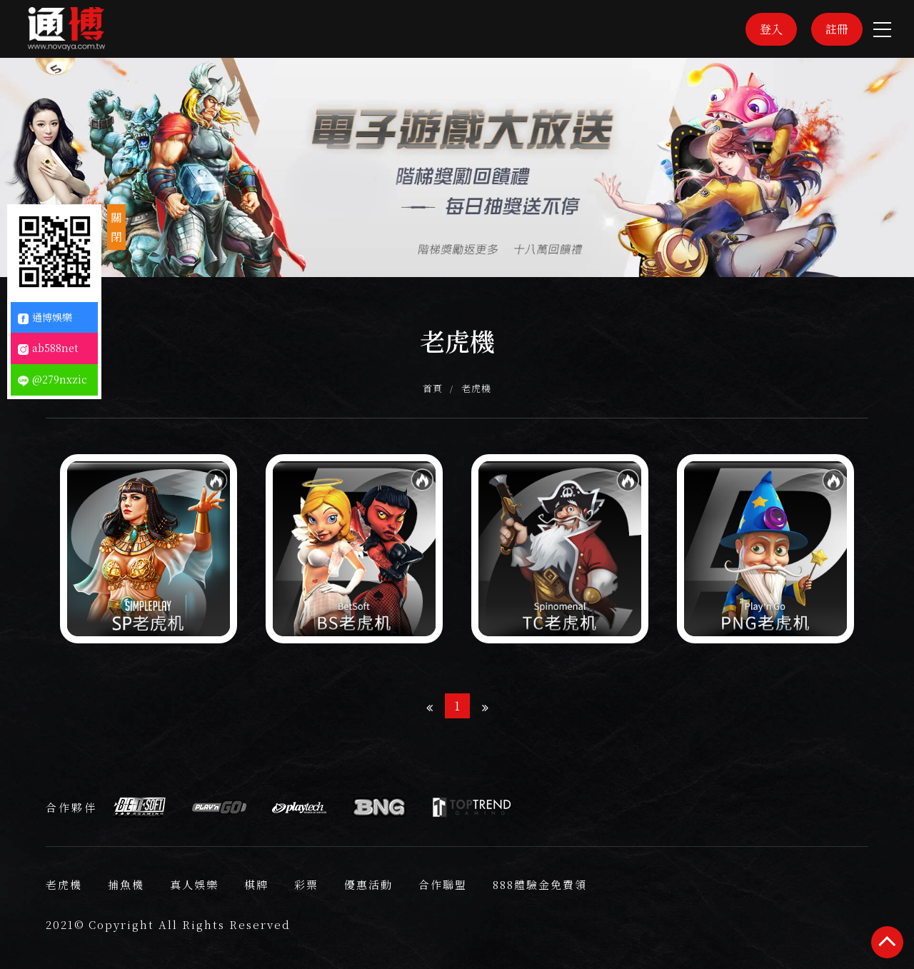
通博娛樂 (45, 317)
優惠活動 (368, 884)
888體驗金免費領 (540, 884)
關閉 (116, 227)
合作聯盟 (442, 884)
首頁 (433, 388)
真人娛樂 (194, 884)
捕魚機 (126, 884)
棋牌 (256, 884)
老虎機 (476, 388)
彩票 (306, 884)
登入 (771, 29)
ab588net (48, 348)
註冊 (836, 29)
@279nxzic (52, 379)
